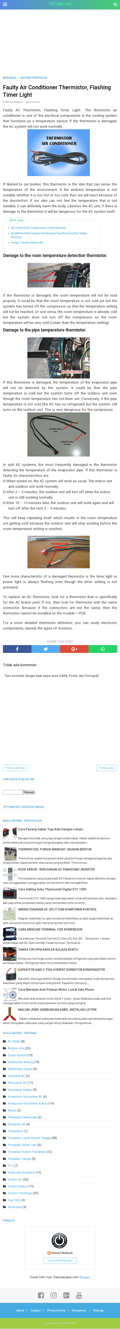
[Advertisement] (60, 46)
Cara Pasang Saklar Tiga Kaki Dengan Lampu (50, 830)
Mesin (12, 1111)
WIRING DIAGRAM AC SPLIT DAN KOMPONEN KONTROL (57, 910)
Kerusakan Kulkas (20, 1090)
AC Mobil (14, 1042)
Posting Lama (106, 768)
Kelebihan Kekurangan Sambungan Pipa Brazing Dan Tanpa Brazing (49, 235)
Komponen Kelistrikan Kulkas (28, 1104)
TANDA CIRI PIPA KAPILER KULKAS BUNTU (48, 950)
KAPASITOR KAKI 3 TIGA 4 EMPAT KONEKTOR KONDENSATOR (61, 970)
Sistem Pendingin (20, 1194)
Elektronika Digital (20, 1069)
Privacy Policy (56, 1310)
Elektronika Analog (20, 1063)
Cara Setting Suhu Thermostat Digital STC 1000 (52, 890)
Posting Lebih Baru (15, 768)
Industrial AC (16, 1076)
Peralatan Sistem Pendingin (27, 1152)
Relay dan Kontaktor (21, 1173)
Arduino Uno (16, 1049)
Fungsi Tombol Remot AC (27, 243)
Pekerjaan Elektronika (22, 1118)
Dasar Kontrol (17, 1056)
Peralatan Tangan (19, 1159)
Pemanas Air (16, 1125)
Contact (35, 1310)
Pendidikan (15, 1132)
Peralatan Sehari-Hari (22, 1145)
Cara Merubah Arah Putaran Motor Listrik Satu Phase (56, 990)
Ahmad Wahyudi (62, 1253)
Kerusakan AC (17, 1083)
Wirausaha (15, 1207)
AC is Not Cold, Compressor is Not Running (38, 228)
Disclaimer (80, 1310)
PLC (10, 1166)
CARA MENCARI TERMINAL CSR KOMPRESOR (50, 930)
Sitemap (99, 1310)
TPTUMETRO (60, 4)
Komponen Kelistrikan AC (25, 1097)
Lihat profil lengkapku (60, 1260)
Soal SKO (14, 1200)
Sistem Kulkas (18, 1187)
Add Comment (32, 102)
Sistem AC (15, 1180)
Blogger (84, 1277)
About (19, 1310)
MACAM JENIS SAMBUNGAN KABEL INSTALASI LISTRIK (57, 1010)
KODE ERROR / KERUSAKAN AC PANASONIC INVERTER (56, 870)
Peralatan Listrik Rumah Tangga (29, 1138)
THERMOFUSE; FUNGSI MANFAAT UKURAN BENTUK (55, 850)
